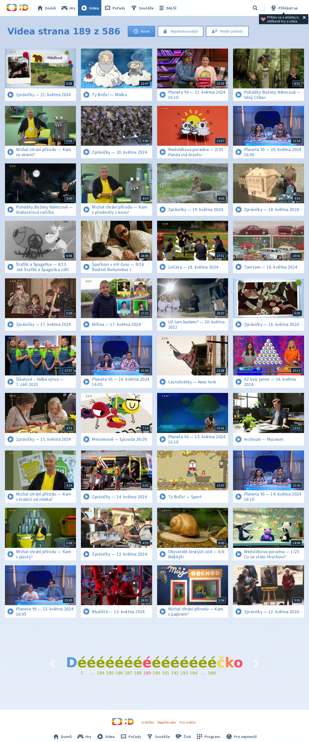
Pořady (114, 8)
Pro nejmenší (240, 736)
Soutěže (142, 8)
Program (208, 736)
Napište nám (167, 722)
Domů (46, 8)
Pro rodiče (187, 722)
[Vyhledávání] (255, 8)
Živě (183, 736)
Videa (90, 8)
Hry (68, 8)
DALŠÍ (167, 8)
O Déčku (147, 722)
